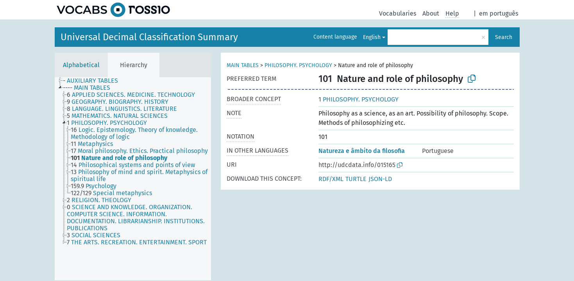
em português (498, 13)
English (372, 37)
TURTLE (356, 179)
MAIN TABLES (243, 65)
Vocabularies (397, 13)
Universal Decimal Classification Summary (149, 37)
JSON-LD (380, 179)
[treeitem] (94, 80)
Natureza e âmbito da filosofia (361, 151)
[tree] (133, 178)
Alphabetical (81, 65)
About (430, 13)
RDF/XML (330, 179)
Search (503, 37)
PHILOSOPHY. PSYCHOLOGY (298, 65)
